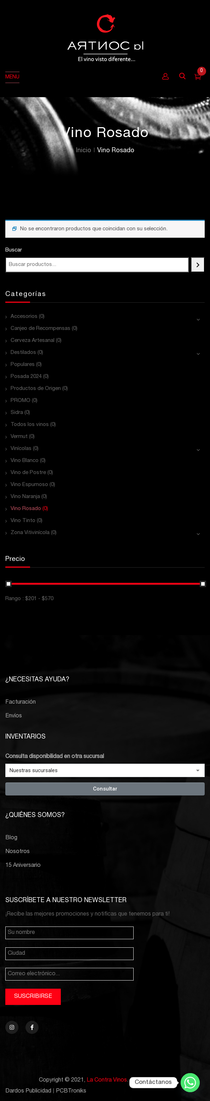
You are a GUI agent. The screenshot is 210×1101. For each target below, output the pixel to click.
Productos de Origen (36, 388)
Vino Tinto (23, 520)
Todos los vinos (30, 424)
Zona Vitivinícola (30, 532)
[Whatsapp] (190, 1082)
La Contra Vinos (107, 1080)
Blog (11, 838)
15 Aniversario (23, 866)
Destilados (23, 352)
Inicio (83, 151)
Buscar (13, 250)
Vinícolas (21, 448)
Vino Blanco (25, 460)
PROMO (20, 400)
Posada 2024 (26, 376)
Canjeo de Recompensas (40, 328)
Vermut (19, 436)
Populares (23, 364)
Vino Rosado (26, 508)
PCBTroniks (71, 1091)
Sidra (17, 412)
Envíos (13, 716)
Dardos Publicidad (28, 1091)
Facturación (20, 702)
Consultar (105, 789)
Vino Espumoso (29, 484)
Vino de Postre (28, 472)
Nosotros (17, 852)
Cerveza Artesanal (32, 340)
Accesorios (24, 316)
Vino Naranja (25, 496)
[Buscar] (198, 264)
